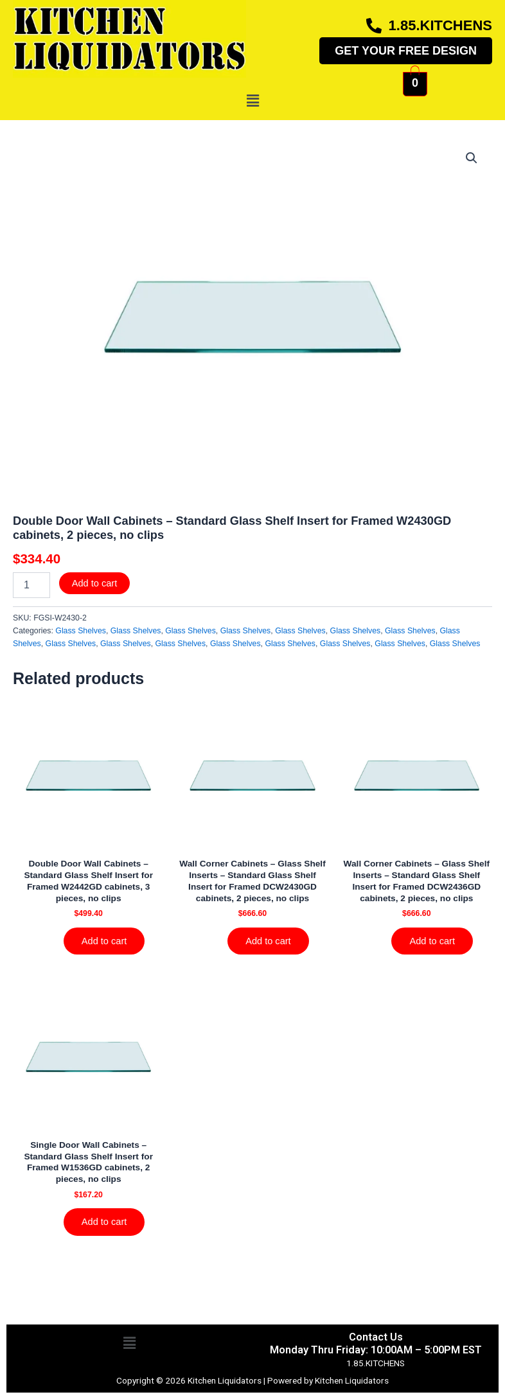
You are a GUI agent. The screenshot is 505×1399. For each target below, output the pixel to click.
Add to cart (95, 583)
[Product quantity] (31, 585)
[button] (252, 101)
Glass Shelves (80, 630)
